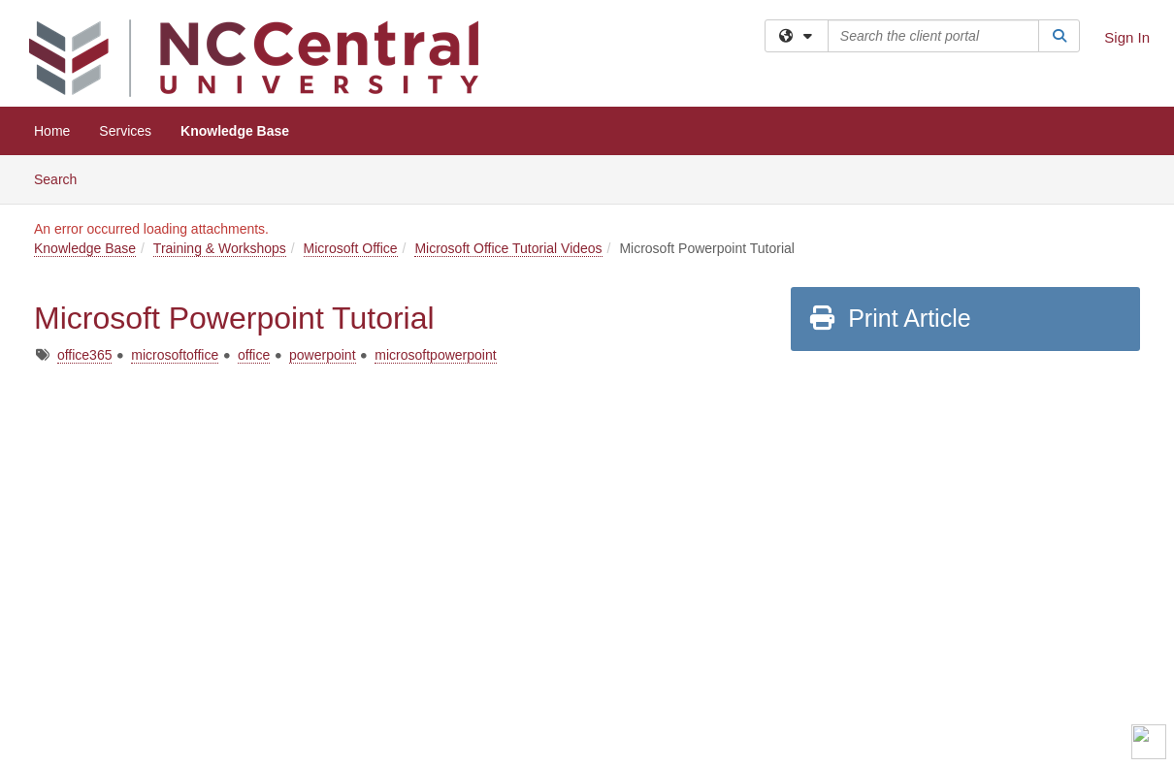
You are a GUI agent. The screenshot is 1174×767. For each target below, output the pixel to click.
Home (52, 131)
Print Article (889, 318)
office (254, 355)
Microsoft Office (351, 248)
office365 (85, 355)
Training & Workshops (219, 248)
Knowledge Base (234, 131)
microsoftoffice (174, 355)
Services (125, 131)
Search (62, 178)
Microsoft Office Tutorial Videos (508, 248)
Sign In (1127, 37)
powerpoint (322, 355)
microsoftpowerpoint (435, 355)
